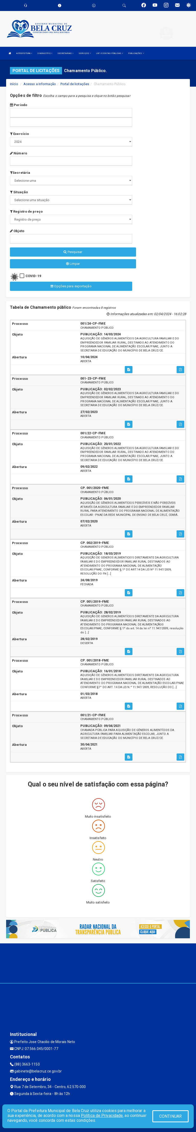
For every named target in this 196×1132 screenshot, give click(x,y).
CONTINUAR (170, 1116)
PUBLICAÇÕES (136, 53)
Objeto (17, 231)
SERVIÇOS (85, 53)
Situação (19, 192)
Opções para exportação (71, 286)
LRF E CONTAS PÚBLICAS (109, 53)
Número (18, 153)
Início (14, 84)
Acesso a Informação (39, 84)
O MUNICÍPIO (45, 53)
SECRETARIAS (65, 53)
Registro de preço (26, 211)
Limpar (73, 264)
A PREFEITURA (24, 53)
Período (18, 105)
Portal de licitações (74, 84)
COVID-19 (33, 276)
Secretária (20, 173)
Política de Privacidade (102, 1115)
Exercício (19, 134)
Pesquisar (73, 252)
